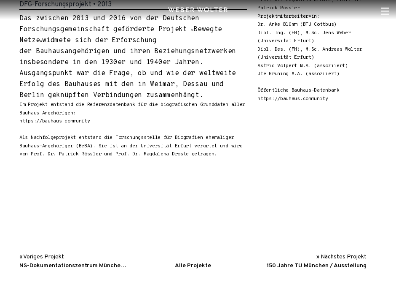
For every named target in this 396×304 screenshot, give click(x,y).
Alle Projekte (193, 265)
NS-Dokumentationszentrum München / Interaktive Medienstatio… (73, 265)
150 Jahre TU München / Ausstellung (317, 265)
